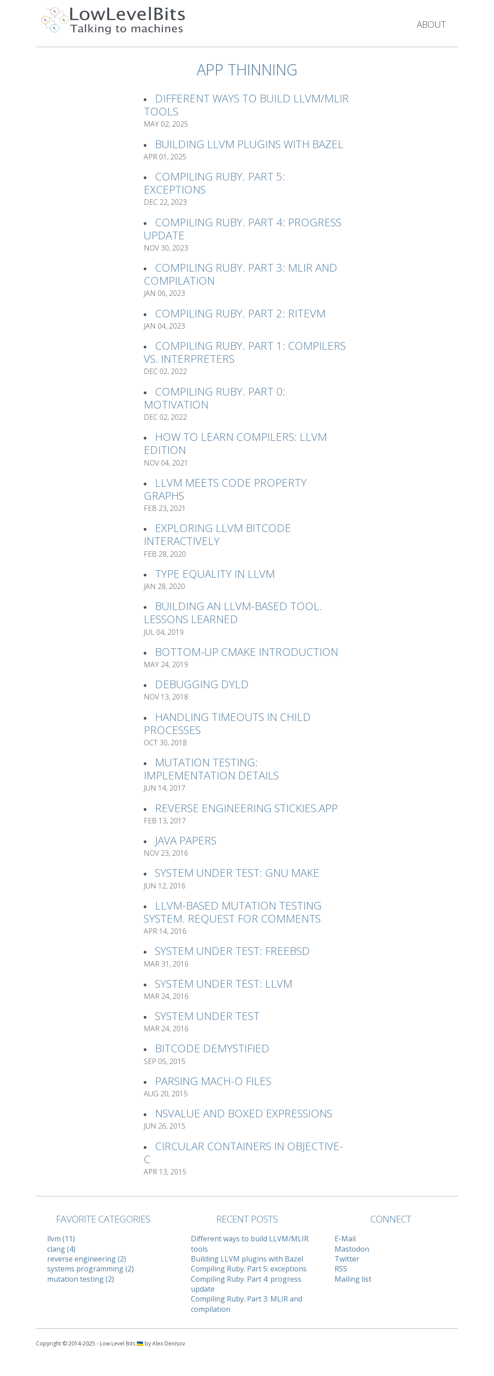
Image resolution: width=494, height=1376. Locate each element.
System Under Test (207, 1015)
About (431, 24)
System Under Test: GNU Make (237, 872)
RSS (341, 1269)
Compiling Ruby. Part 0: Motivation (214, 398)
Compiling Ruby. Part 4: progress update (242, 228)
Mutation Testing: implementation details (211, 769)
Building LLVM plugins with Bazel (249, 143)
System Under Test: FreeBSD (232, 950)
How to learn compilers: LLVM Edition (235, 443)
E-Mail (345, 1239)
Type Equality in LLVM (215, 573)
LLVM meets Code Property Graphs (225, 489)
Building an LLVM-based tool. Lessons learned (233, 612)
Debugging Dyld (202, 684)
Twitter (347, 1259)
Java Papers (185, 840)
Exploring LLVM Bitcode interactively (217, 534)
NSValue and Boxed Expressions (243, 1113)
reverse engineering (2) (86, 1259)
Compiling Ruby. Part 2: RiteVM (240, 313)
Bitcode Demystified (212, 1048)
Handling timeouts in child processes (227, 723)
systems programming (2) (90, 1269)
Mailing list (353, 1279)
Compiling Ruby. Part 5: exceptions (214, 183)
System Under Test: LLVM (223, 983)
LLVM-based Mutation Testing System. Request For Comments (233, 912)
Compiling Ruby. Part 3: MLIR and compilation (240, 274)
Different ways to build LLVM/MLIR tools (246, 105)
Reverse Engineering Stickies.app (246, 807)
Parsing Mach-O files (213, 1080)
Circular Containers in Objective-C (243, 1152)
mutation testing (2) (80, 1279)
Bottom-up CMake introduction (246, 651)
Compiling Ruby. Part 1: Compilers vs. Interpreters (245, 352)
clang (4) (61, 1249)
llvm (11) (61, 1239)
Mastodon (352, 1249)
